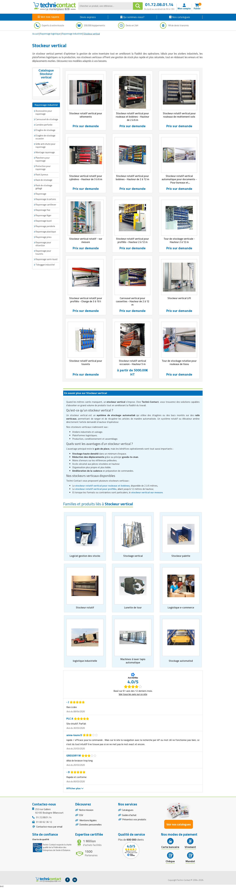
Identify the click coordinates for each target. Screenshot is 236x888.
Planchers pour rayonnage (43, 159)
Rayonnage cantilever (46, 204)
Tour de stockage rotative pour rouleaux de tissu (179, 362)
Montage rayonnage (45, 152)
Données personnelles (90, 825)
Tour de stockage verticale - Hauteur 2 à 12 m (179, 240)
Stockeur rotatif (85, 608)
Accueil (35, 33)
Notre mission (86, 810)
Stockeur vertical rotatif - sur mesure (85, 240)
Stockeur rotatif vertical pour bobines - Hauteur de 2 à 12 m (132, 177)
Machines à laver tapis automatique (132, 661)
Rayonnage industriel (72, 33)
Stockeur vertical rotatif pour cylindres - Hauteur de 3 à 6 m (85, 177)
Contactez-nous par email (49, 826)
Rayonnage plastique (46, 231)
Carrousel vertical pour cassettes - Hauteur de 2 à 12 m (132, 301)
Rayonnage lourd (43, 221)
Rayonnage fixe (43, 210)
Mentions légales (88, 821)
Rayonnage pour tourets (43, 252)
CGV (81, 815)
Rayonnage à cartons (46, 199)
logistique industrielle (85, 661)
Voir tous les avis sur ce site (133, 694)
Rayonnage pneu (43, 237)
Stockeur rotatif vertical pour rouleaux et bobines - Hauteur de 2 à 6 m (132, 116)
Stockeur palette (180, 556)
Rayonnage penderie (45, 226)
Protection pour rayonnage (43, 167)
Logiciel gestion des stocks (85, 556)
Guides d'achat (129, 815)
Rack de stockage (44, 180)
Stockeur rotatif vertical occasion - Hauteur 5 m (132, 362)
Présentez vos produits (134, 819)
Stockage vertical (133, 556)
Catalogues (127, 810)
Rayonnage (41, 193)
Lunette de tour (133, 608)
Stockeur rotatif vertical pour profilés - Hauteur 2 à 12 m (132, 240)
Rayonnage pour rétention (43, 244)
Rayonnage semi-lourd (46, 259)
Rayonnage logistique (50, 33)
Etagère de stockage (45, 130)
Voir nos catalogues (178, 824)
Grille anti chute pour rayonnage (45, 145)
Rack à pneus (42, 174)
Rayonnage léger (43, 215)
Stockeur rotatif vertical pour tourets (85, 362)
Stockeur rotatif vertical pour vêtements (85, 115)
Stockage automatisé (181, 661)
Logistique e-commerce (181, 608)
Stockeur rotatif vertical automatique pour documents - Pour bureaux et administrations (179, 181)
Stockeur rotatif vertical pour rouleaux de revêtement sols (179, 115)
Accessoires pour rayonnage (44, 112)
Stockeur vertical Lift (179, 298)
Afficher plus (75, 788)
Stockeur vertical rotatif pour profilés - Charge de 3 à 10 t (85, 299)
